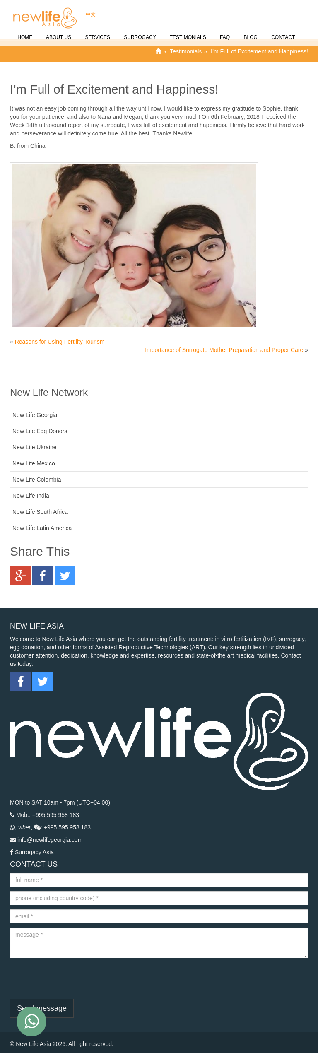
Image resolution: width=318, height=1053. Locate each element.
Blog (250, 32)
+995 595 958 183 (55, 815)
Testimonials (187, 32)
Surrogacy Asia (34, 852)
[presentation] (73, 978)
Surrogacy (139, 32)
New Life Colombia (36, 479)
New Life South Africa (40, 511)
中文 (90, 9)
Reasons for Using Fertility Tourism (60, 341)
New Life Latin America (42, 528)
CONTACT (282, 32)
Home (24, 32)
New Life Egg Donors (39, 431)
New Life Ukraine (34, 447)
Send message (42, 1008)
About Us (58, 32)
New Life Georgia (34, 415)
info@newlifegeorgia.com (49, 839)
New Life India (30, 495)
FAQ (224, 32)
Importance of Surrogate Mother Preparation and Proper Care (224, 350)
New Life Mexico (33, 463)
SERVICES (97, 32)
